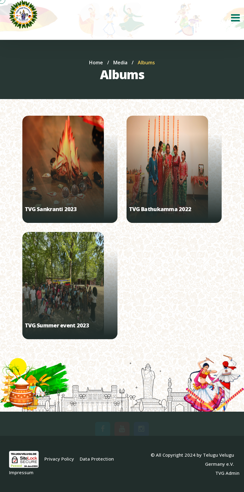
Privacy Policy (59, 459)
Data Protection (97, 459)
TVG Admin (227, 473)
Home (96, 62)
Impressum (21, 472)
